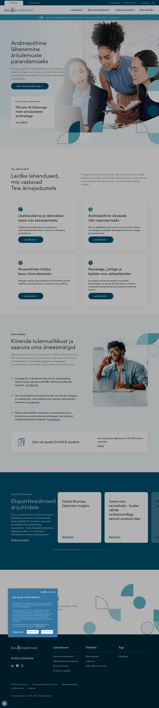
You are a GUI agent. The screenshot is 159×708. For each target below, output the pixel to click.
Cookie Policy (40, 626)
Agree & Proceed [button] (47, 632)
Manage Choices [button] (17, 632)
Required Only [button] (32, 632)
